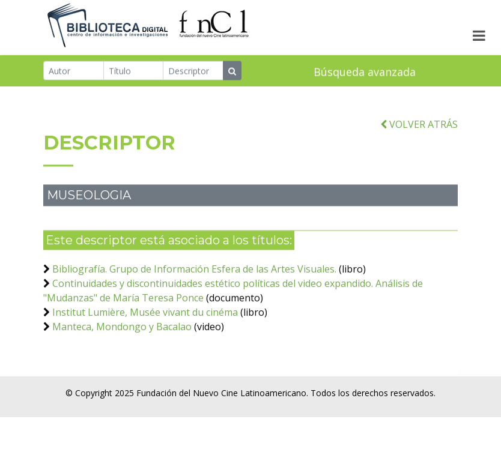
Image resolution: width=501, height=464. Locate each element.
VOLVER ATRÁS (419, 129)
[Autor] (73, 70)
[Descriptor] (193, 70)
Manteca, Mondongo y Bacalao (122, 331)
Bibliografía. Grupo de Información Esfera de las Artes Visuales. (194, 273)
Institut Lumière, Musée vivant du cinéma (145, 317)
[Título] (133, 70)
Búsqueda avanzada (365, 72)
